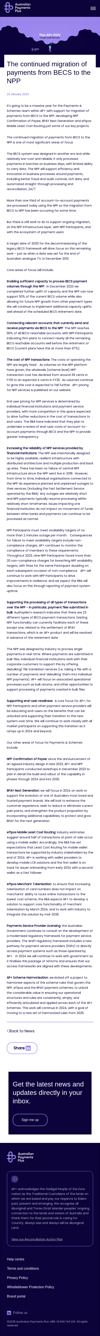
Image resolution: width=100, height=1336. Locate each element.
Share (22, 1048)
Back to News (22, 1031)
